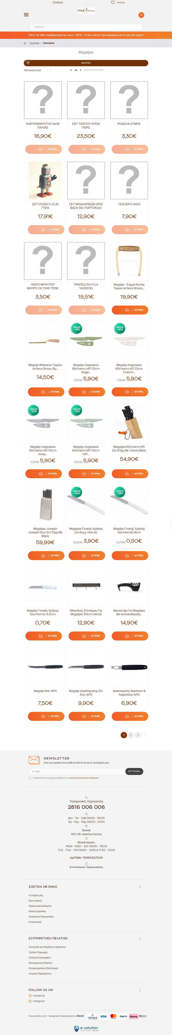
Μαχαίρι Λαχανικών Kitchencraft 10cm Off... (86, 450)
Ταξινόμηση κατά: (32, 70)
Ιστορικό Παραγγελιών (40, 973)
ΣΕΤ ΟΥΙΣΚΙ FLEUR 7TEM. (45, 206)
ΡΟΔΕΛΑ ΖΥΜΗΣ (129, 123)
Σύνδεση (58, 2)
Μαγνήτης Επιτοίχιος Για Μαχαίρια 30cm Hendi (86, 612)
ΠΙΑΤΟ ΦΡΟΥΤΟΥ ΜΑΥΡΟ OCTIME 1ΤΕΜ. (43, 286)
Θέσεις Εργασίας (37, 911)
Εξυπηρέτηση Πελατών (40, 963)
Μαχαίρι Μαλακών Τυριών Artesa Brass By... (45, 366)
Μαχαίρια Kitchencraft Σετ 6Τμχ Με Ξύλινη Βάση (129, 448)
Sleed (80, 1016)
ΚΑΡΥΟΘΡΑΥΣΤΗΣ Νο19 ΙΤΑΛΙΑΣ (43, 125)
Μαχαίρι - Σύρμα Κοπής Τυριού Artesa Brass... (129, 286)
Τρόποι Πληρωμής (38, 952)
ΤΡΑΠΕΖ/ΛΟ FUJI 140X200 (86, 286)
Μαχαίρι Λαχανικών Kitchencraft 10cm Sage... (86, 368)
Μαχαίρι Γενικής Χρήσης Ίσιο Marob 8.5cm (43, 612)
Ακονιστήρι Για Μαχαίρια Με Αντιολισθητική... (129, 612)
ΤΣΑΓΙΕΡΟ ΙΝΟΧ (129, 204)
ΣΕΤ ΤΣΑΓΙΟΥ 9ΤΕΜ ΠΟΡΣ (86, 125)
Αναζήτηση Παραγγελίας (41, 916)
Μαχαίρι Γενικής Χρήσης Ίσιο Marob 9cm (129, 530)
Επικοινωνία (35, 922)
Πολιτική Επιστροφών (40, 957)
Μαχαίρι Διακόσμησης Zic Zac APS (86, 692)
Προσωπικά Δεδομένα (40, 906)
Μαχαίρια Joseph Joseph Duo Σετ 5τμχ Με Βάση (45, 532)
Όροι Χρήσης (35, 901)
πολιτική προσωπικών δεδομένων (84, 778)
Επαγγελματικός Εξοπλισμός (43, 968)
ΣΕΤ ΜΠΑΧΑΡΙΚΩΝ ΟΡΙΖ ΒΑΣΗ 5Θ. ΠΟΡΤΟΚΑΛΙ (86, 206)
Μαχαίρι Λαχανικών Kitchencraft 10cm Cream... (129, 368)
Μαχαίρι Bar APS (45, 690)
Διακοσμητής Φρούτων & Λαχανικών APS (129, 692)
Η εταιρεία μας (36, 895)
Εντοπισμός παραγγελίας (86, 867)
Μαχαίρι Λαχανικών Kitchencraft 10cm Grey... (42, 450)
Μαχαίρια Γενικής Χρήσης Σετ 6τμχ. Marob (86, 530)
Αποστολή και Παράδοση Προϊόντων (47, 947)
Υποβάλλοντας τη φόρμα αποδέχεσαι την (66, 778)
